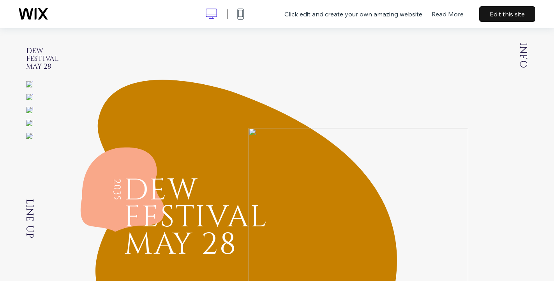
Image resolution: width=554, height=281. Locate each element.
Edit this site (507, 14)
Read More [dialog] (448, 14)
